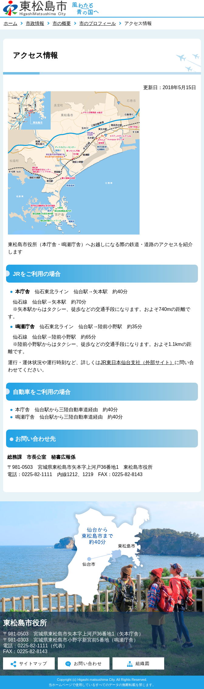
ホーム (10, 23)
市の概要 (62, 23)
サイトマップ (29, 664)
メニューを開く (196, 8)
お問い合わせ (83, 664)
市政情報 (35, 23)
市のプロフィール (97, 23)
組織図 (138, 664)
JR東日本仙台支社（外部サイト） (137, 362)
